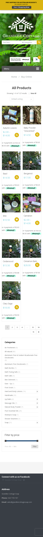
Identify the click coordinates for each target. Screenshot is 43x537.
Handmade (9, 395)
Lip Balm (8, 398)
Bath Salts (8, 375)
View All (33, 93)
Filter (35, 446)
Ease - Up (8, 383)
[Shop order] (21, 98)
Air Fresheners (10, 347)
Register (22, 53)
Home (14, 76)
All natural (8, 351)
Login (22, 50)
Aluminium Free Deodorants (15, 363)
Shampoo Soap (10, 414)
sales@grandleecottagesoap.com (19, 501)
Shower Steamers (11, 418)
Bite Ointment (10, 379)
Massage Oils (10, 402)
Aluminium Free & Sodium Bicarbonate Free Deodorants (21, 355)
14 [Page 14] (38, 327)
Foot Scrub (9, 387)
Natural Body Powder (13, 406)
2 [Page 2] (12, 327)
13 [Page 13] (33, 327)
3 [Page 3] (17, 327)
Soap (6, 422)
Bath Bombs (9, 367)
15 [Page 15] (33, 331)
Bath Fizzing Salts (11, 371)
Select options (17, 134)
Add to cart (17, 219)
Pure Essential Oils (11, 410)
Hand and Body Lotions (13, 391)
